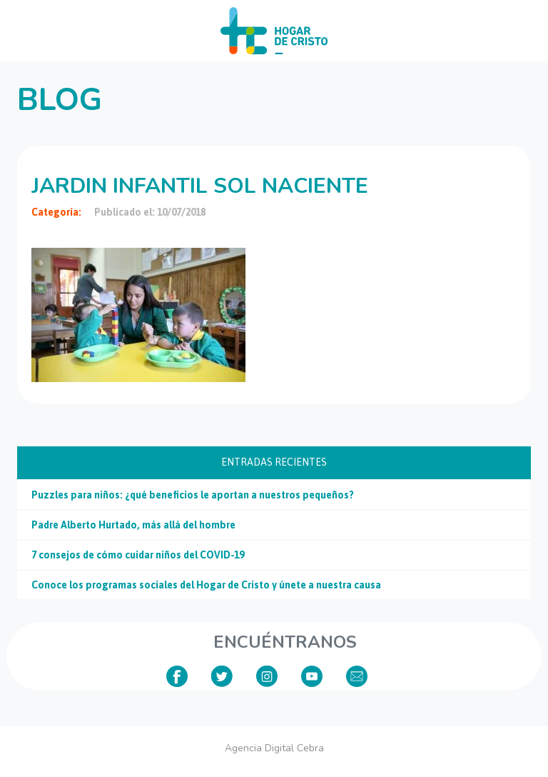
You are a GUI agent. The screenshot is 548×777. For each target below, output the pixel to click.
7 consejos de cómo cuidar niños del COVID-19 (137, 555)
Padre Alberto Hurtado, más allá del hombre (133, 525)
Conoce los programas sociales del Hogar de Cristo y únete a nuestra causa (206, 585)
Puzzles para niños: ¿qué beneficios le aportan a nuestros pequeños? (192, 495)
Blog (59, 100)
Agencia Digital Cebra (274, 748)
